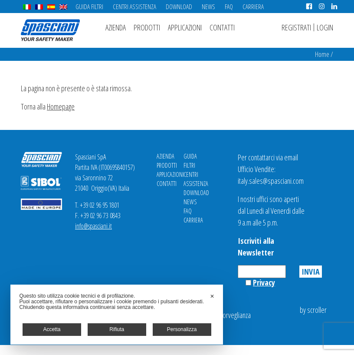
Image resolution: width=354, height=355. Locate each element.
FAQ (229, 6)
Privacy (264, 282)
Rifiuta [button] (116, 329)
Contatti (222, 27)
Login (325, 27)
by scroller (313, 310)
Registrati (296, 27)
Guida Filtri (89, 6)
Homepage (61, 106)
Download (179, 6)
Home (322, 54)
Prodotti (147, 27)
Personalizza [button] (182, 329)
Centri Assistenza (134, 6)
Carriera (253, 6)
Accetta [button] (51, 329)
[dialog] (116, 315)
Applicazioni (185, 27)
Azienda (115, 27)
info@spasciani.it (93, 226)
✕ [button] (212, 296)
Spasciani (50, 30)
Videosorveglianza (228, 315)
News (208, 6)
